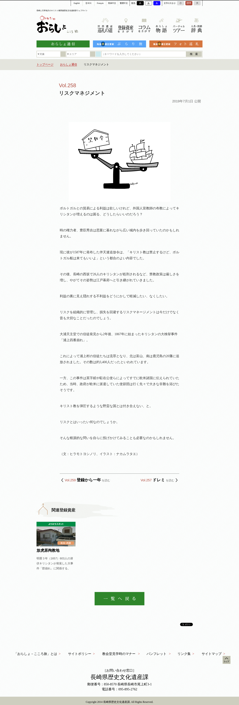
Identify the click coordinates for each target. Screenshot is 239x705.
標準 (189, 3)
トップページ (45, 64)
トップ (226, 660)
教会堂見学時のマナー (118, 654)
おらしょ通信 (68, 64)
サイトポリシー (79, 654)
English (77, 3)
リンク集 (184, 654)
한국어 (88, 3)
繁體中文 (124, 3)
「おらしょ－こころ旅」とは (35, 654)
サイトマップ (212, 654)
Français (100, 3)
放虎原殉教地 (48, 550)
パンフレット (156, 654)
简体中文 (112, 3)
